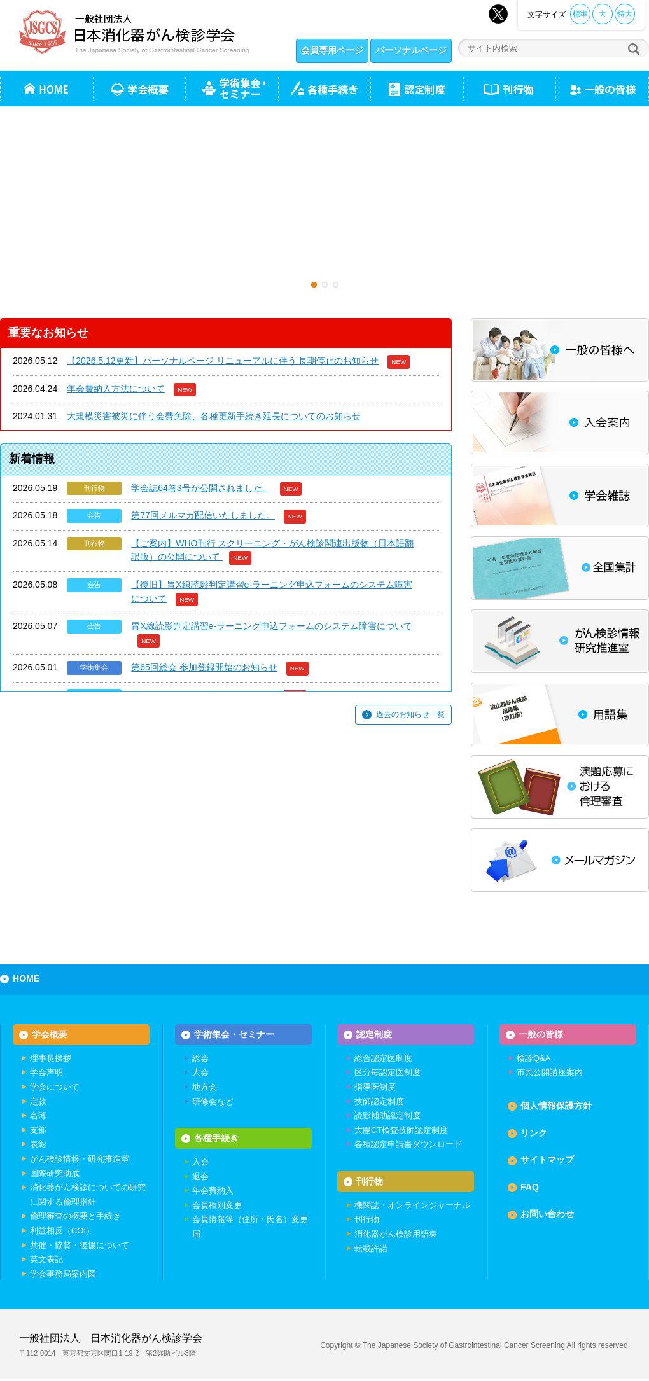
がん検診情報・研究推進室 (79, 1159)
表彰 (38, 1144)
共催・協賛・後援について (79, 1245)
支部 (38, 1130)
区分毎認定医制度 (387, 1073)
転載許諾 (370, 1249)
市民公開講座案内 (550, 1073)
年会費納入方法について (116, 389)
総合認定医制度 (383, 1059)
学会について (55, 1087)
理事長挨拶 (50, 1059)
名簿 (38, 1116)
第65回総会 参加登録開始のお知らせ (204, 667)
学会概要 (49, 1034)
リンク (533, 1133)
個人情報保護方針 (556, 1106)
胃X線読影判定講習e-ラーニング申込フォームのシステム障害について (271, 626)
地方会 (204, 1087)
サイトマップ (547, 1160)
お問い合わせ (547, 1214)
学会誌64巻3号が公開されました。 (200, 488)
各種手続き (324, 88)
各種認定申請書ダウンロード (408, 1144)
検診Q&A (533, 1059)
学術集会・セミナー (234, 1034)
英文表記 (46, 1260)
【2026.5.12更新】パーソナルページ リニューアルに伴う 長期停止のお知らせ (223, 361)
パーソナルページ (411, 50)
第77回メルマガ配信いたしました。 (203, 515)
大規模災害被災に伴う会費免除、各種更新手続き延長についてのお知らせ (214, 416)
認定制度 (416, 88)
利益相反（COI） (62, 1231)
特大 (624, 14)
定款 (38, 1101)
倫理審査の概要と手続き (75, 1216)
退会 (200, 1177)
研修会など (213, 1101)
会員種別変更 (217, 1206)
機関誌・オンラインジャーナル (412, 1206)
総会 (200, 1059)
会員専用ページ (332, 50)
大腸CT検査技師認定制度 (401, 1130)
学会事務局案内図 (63, 1274)
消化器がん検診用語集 (395, 1235)
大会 (200, 1073)
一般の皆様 (541, 1034)
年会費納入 (213, 1192)
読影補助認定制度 (387, 1116)
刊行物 (509, 88)
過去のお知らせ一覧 (410, 714)
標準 (580, 14)
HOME (26, 978)
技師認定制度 (379, 1101)
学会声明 (46, 1073)
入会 (200, 1163)
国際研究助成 (55, 1173)
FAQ (529, 1188)
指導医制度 (375, 1087)
